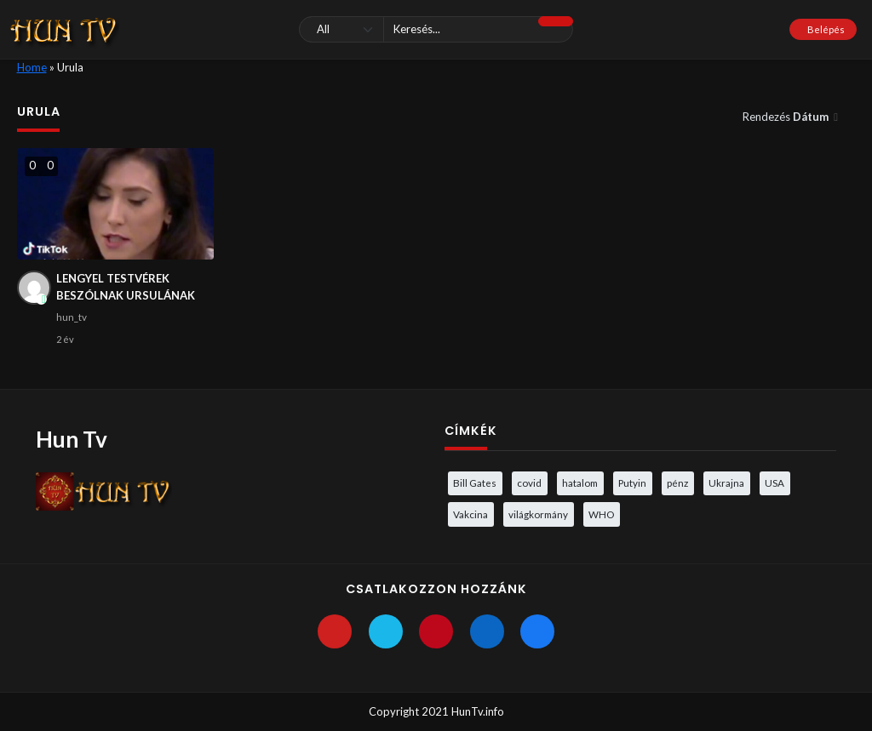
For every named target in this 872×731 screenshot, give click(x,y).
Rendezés (787, 116)
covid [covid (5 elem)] (529, 482)
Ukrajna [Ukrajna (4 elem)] (726, 482)
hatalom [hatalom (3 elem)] (580, 482)
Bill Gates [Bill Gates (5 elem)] (474, 482)
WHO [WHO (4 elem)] (601, 514)
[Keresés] (436, 29)
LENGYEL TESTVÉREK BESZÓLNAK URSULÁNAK (125, 286)
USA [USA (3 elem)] (774, 482)
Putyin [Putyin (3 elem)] (632, 482)
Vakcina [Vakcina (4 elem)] (470, 514)
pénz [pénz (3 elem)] (677, 482)
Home (32, 67)
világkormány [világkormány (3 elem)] (538, 514)
